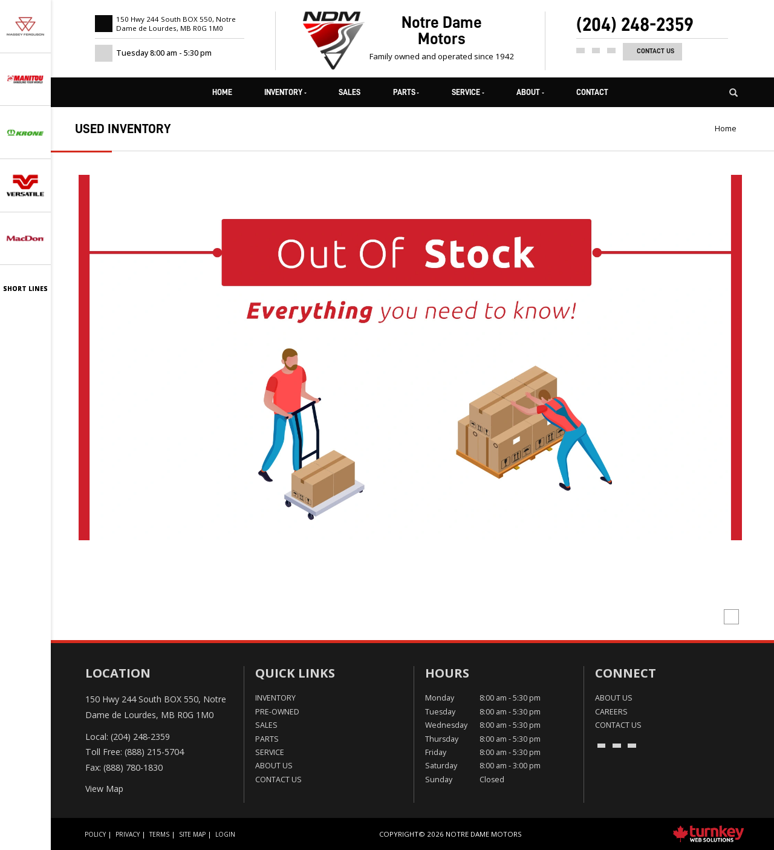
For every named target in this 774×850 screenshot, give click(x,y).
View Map (104, 788)
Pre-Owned (277, 712)
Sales (349, 92)
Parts (267, 739)
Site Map (192, 834)
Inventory (275, 698)
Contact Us (655, 51)
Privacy (127, 834)
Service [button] (468, 92)
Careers (611, 712)
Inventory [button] (285, 92)
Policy (95, 834)
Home (222, 92)
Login (225, 834)
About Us (274, 765)
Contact (592, 92)
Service (269, 752)
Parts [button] (406, 92)
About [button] (530, 92)
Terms (159, 834)
